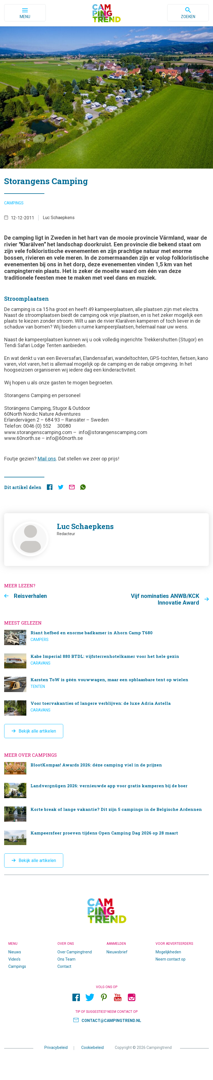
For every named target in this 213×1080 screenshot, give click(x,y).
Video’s (14, 959)
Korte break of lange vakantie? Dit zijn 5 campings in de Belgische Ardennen (106, 814)
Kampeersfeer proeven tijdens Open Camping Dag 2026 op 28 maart (106, 837)
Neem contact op (171, 959)
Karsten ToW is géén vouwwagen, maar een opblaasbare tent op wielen (106, 684)
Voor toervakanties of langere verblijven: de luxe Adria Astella (106, 708)
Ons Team (66, 959)
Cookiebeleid (92, 1047)
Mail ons (47, 459)
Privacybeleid (56, 1047)
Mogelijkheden (168, 952)
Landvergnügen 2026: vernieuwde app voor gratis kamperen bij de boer (106, 790)
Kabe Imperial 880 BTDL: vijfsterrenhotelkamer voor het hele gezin (106, 661)
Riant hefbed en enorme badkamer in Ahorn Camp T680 (106, 637)
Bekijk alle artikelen (37, 731)
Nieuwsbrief (117, 952)
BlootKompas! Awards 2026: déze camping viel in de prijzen (106, 768)
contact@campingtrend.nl (111, 1020)
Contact (64, 966)
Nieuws (14, 952)
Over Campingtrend (74, 952)
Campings (14, 203)
